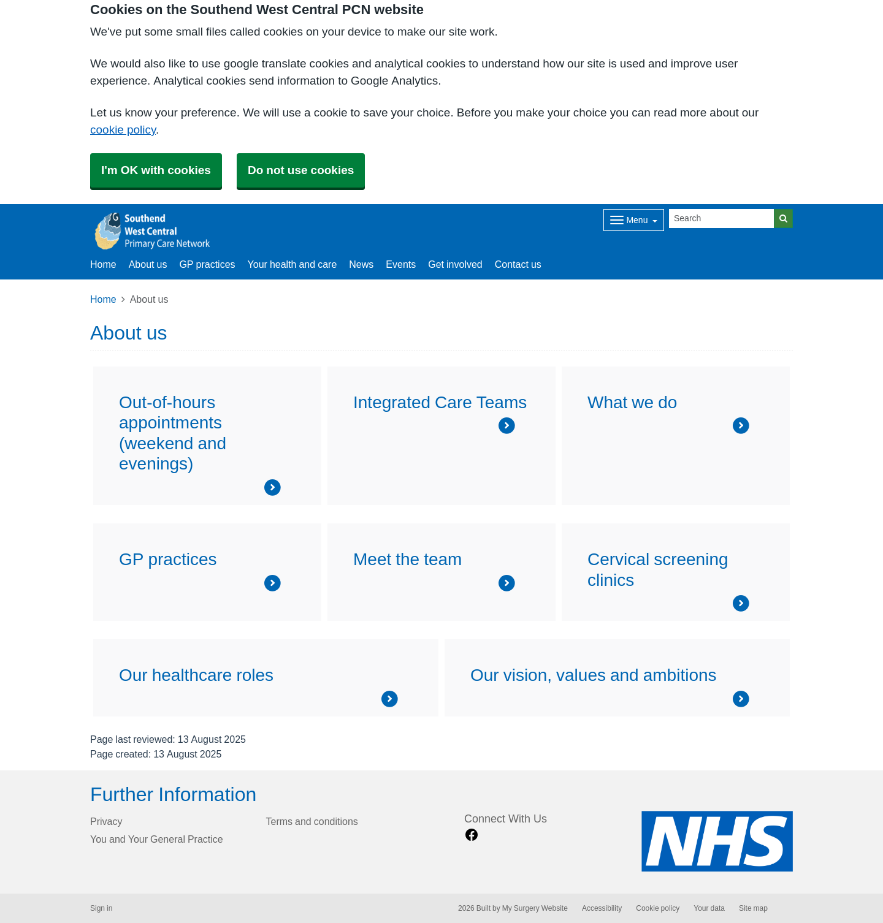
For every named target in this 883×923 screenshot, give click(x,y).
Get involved (455, 264)
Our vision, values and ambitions (593, 674)
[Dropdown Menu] (633, 220)
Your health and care (292, 264)
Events (401, 264)
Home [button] (103, 264)
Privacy (106, 821)
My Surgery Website (535, 908)
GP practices (207, 264)
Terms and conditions (312, 821)
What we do (632, 402)
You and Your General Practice (156, 839)
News (361, 264)
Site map (753, 908)
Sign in (101, 908)
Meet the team (407, 559)
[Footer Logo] (717, 841)
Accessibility (602, 908)
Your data (709, 908)
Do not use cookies (301, 170)
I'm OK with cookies (156, 170)
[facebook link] (471, 835)
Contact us (518, 264)
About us (148, 264)
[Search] (721, 218)
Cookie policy (657, 908)
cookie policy (123, 129)
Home (103, 299)
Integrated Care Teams (440, 402)
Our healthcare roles (196, 674)
